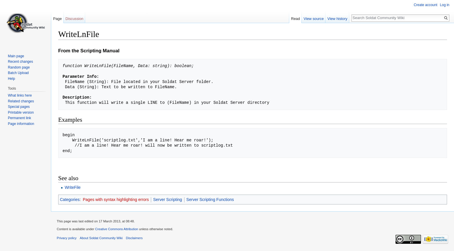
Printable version (21, 112)
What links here (20, 95)
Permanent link (19, 118)
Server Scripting (167, 199)
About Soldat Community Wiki (101, 238)
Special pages (19, 107)
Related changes (21, 101)
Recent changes (20, 62)
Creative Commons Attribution (116, 229)
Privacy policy (66, 238)
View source (314, 18)
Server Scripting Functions (210, 199)
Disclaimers (134, 238)
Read (295, 18)
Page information (21, 124)
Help (11, 79)
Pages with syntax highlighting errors (116, 199)
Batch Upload (18, 73)
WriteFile (72, 187)
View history (337, 18)
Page (57, 18)
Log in (444, 5)
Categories (70, 199)
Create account (425, 5)
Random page (19, 67)
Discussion (74, 18)
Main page (16, 56)
